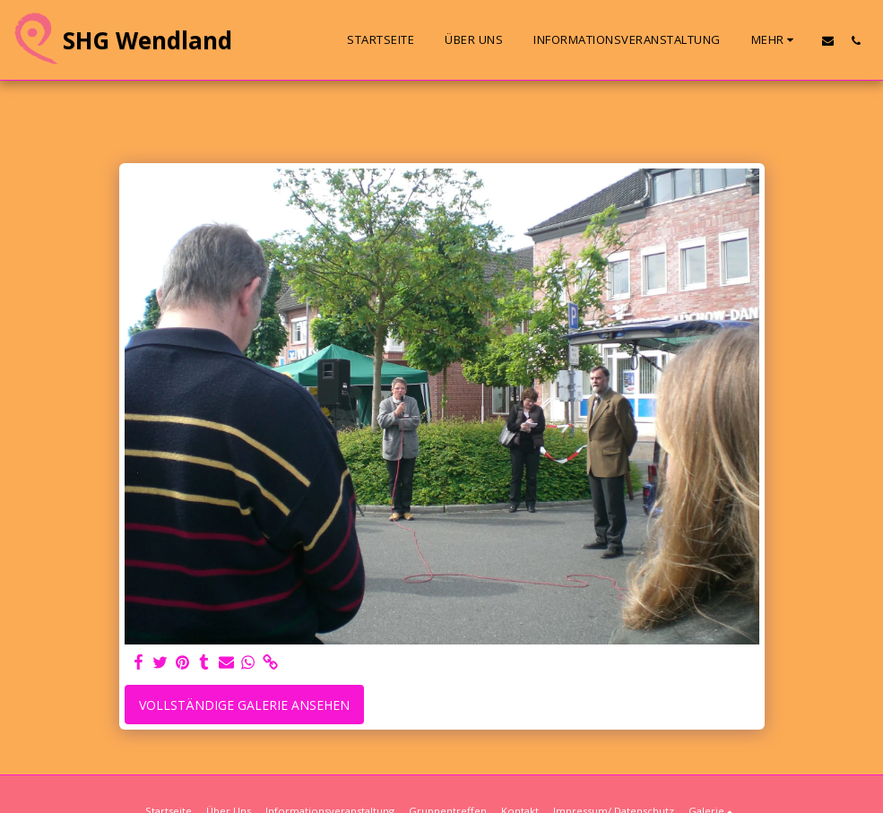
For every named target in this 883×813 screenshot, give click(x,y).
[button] (828, 40)
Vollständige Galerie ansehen (244, 705)
